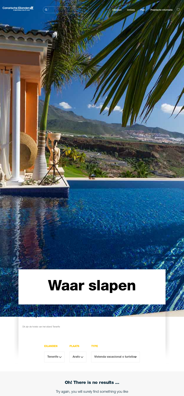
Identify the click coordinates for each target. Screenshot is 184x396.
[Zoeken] (66, 9)
